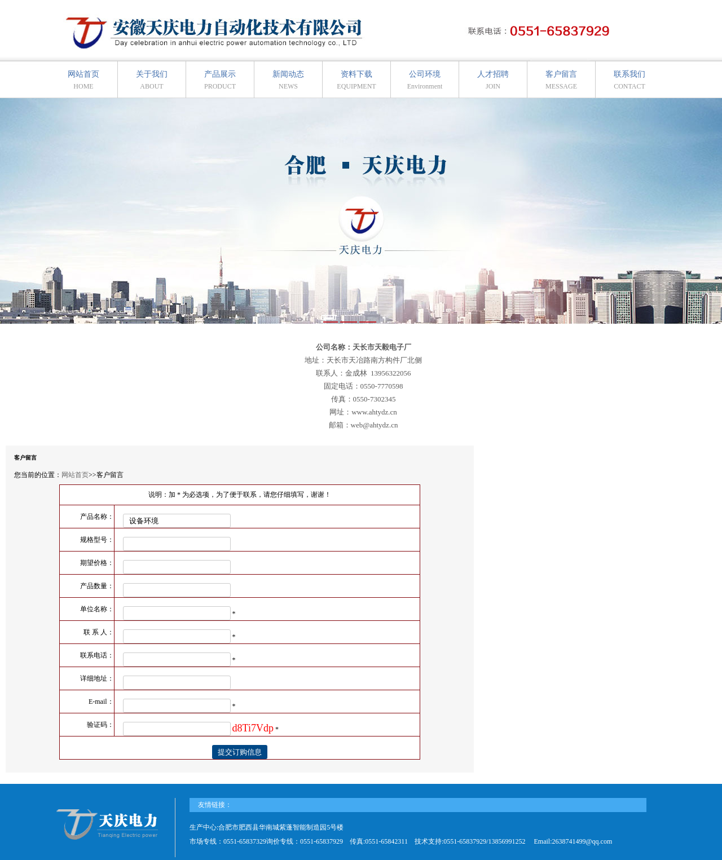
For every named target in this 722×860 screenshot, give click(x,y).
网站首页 (83, 80)
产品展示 (220, 80)
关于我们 (152, 80)
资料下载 (356, 80)
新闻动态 (288, 80)
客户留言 (561, 80)
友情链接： (215, 805)
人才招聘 (493, 80)
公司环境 (425, 80)
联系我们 (629, 80)
